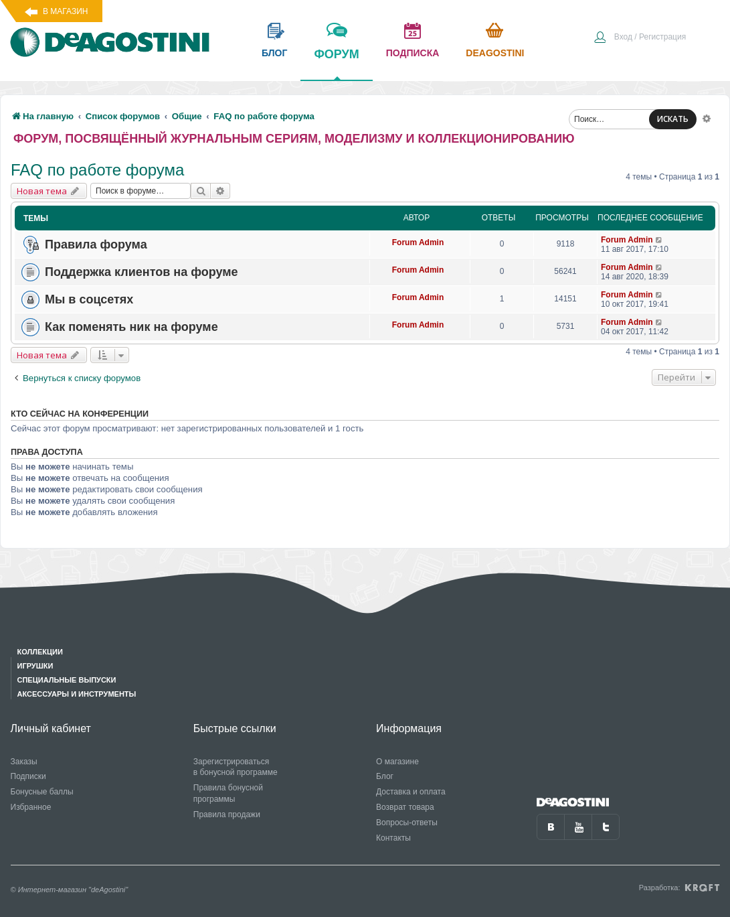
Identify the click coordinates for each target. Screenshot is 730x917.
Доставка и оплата (411, 791)
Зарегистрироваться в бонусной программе (235, 767)
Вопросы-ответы (407, 822)
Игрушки (35, 666)
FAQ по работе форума (97, 170)
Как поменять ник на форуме (131, 327)
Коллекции (40, 652)
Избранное (31, 807)
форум (336, 64)
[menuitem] (640, 38)
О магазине (397, 761)
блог (274, 53)
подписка (413, 53)
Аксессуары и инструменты (76, 694)
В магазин (65, 11)
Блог (384, 776)
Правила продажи (226, 814)
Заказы (24, 761)
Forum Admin (418, 242)
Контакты (393, 838)
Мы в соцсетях (89, 299)
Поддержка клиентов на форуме (141, 272)
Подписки (28, 776)
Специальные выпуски (66, 680)
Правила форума (96, 244)
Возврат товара (405, 807)
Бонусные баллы (42, 791)
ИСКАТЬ (673, 119)
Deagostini (495, 53)
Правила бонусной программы (228, 793)
